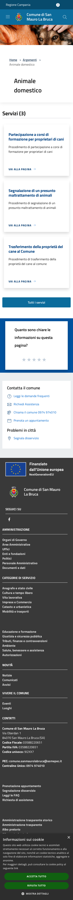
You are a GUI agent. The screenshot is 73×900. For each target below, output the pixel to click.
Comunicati (10, 680)
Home (13, 59)
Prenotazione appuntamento (21, 786)
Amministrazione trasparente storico (27, 820)
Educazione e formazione (19, 631)
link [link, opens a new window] (16, 868)
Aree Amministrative (16, 544)
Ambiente (8, 645)
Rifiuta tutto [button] (36, 885)
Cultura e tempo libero (17, 592)
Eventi (6, 703)
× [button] (68, 837)
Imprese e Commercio (17, 602)
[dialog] (36, 866)
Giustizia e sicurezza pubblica (22, 636)
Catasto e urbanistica (16, 606)
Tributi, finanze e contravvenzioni (24, 641)
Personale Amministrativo (20, 563)
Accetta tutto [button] (36, 876)
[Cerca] (64, 17)
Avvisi (6, 684)
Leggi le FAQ (10, 795)
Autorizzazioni (12, 655)
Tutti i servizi (36, 302)
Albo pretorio (11, 829)
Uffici (6, 549)
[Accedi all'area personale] (58, 5)
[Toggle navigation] (7, 16)
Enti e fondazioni (13, 553)
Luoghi (7, 708)
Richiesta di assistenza (17, 800)
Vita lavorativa (12, 597)
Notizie (7, 675)
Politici (6, 558)
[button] (36, 894)
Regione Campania (18, 4)
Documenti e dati (13, 567)
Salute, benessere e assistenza (23, 650)
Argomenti (30, 59)
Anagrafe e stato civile (17, 588)
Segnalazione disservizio (19, 790)
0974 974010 (35, 765)
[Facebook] (9, 519)
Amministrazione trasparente (22, 824)
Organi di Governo (14, 539)
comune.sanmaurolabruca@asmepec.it (35, 761)
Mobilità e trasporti (15, 611)
